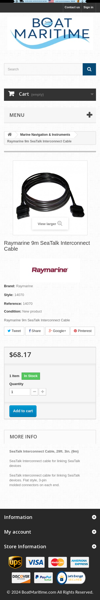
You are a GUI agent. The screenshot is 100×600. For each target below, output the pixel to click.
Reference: (13, 304)
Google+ (57, 331)
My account (17, 532)
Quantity (16, 384)
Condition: (12, 311)
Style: (8, 295)
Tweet (14, 331)
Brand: (9, 286)
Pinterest (82, 331)
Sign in (88, 7)
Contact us (72, 7)
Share (35, 331)
